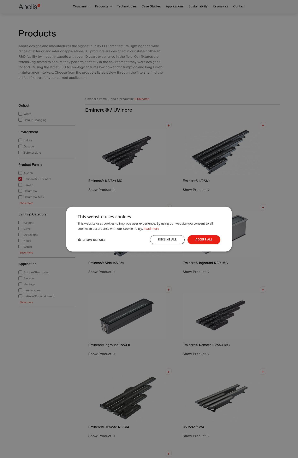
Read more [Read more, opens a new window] (152, 228)
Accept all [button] (204, 240)
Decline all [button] (166, 240)
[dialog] (149, 229)
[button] (91, 240)
